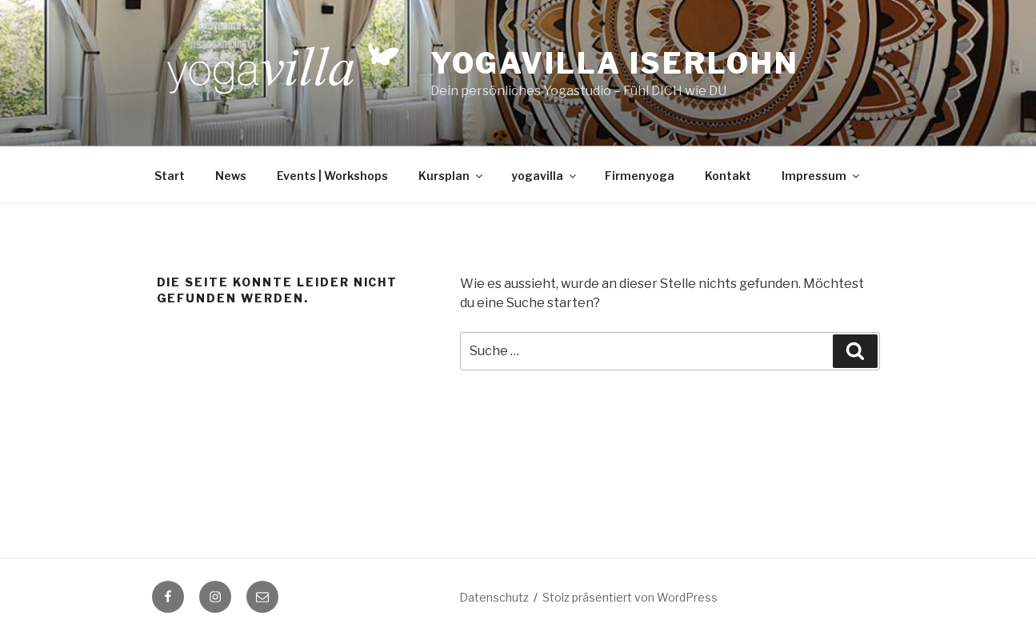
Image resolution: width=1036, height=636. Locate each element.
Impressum (822, 175)
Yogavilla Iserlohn (614, 63)
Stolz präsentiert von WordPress (630, 597)
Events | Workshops (332, 175)
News (230, 175)
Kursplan (451, 175)
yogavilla (544, 175)
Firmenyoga (639, 175)
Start (169, 175)
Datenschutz (494, 597)
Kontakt (728, 175)
